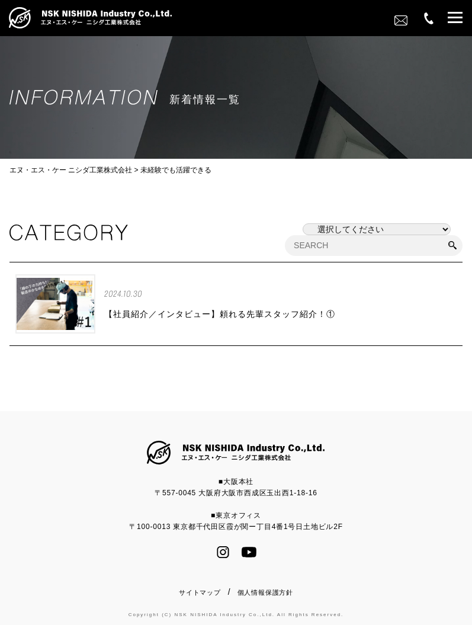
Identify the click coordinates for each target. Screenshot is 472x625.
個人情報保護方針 (265, 592)
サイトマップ (200, 592)
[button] (455, 19)
